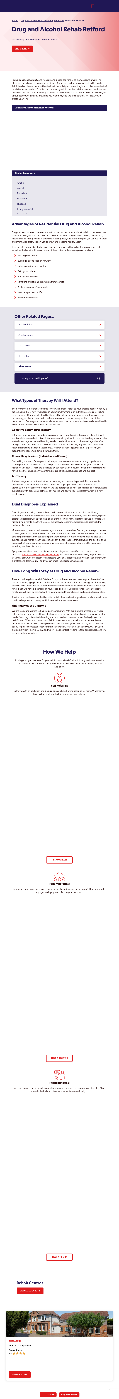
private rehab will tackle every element (40, 555)
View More (24, 367)
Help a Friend (59, 1257)
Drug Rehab (24, 356)
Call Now (50, 1394)
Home (15, 20)
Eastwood (22, 199)
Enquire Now (22, 49)
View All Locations (30, 1290)
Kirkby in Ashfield (25, 209)
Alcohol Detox (25, 335)
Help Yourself (59, 860)
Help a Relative (59, 1058)
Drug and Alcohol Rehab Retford (34, 107)
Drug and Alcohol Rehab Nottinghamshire (42, 20)
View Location (19, 1374)
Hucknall (21, 204)
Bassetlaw (22, 193)
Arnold (20, 183)
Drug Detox (24, 345)
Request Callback (69, 1394)
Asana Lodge (15, 1341)
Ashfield (21, 188)
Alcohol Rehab (25, 324)
